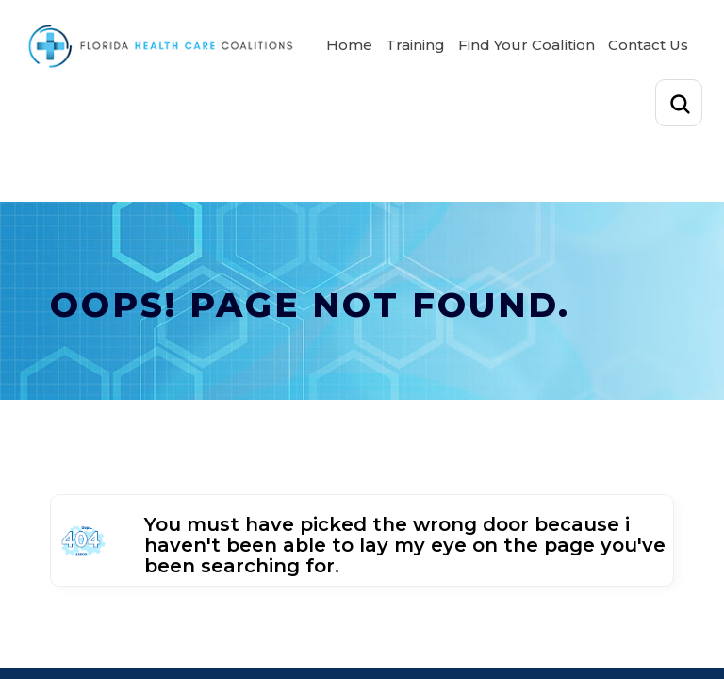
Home (349, 45)
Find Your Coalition (526, 45)
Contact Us (648, 45)
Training (415, 45)
